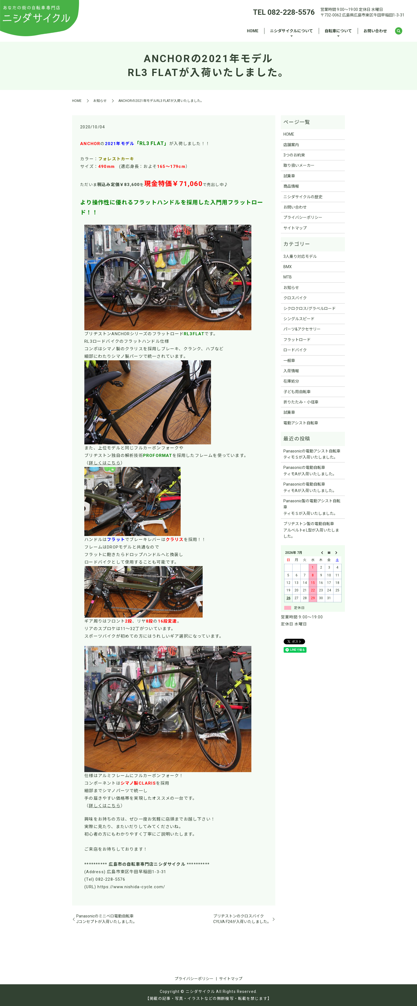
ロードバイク (295, 350)
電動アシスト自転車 (300, 423)
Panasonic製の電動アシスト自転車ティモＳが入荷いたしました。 (311, 507)
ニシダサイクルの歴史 (302, 197)
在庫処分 (291, 381)
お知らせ (100, 101)
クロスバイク (295, 298)
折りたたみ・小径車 (300, 402)
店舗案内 (291, 145)
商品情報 (291, 186)
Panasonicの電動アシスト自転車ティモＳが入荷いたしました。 (311, 454)
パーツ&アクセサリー (302, 329)
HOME (252, 31)
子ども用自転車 (297, 392)
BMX (287, 267)
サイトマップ (295, 228)
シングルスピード (299, 319)
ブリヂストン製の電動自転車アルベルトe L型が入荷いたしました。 (311, 530)
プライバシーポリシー (302, 217)
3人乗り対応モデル (300, 256)
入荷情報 (291, 371)
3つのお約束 (294, 155)
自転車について (338, 31)
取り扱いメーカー (299, 165)
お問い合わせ (375, 31)
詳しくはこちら (104, 463)
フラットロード (297, 339)
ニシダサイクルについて (291, 31)
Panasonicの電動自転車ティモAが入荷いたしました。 (310, 470)
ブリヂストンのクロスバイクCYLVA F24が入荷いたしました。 (242, 919)
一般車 (289, 360)
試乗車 (289, 176)
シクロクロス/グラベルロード (309, 308)
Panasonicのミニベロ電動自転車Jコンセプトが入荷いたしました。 (106, 919)
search (398, 31)
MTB (287, 277)
